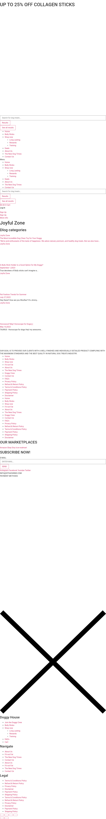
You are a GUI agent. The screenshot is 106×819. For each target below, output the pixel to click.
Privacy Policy (10, 381)
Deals (7, 148)
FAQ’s (7, 379)
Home (7, 131)
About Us (8, 151)
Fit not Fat (9, 365)
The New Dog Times (13, 154)
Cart (6, 742)
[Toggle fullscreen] (11, 815)
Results (5, 123)
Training (12, 145)
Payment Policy (11, 390)
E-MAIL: (3, 458)
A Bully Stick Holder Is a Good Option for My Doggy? (21, 265)
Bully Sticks (9, 134)
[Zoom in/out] (15, 815)
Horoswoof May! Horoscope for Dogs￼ (16, 324)
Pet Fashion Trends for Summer (13, 294)
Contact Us (9, 157)
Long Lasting (14, 140)
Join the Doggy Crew (13, 722)
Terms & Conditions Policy (16, 387)
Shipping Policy (11, 393)
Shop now (9, 137)
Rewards (13, 143)
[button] (53, 159)
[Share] (6, 815)
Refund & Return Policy (14, 384)
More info (4, 218)
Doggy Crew (10, 373)
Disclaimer (9, 395)
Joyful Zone (5, 235)
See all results (8, 128)
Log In (2, 208)
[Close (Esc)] (2, 815)
